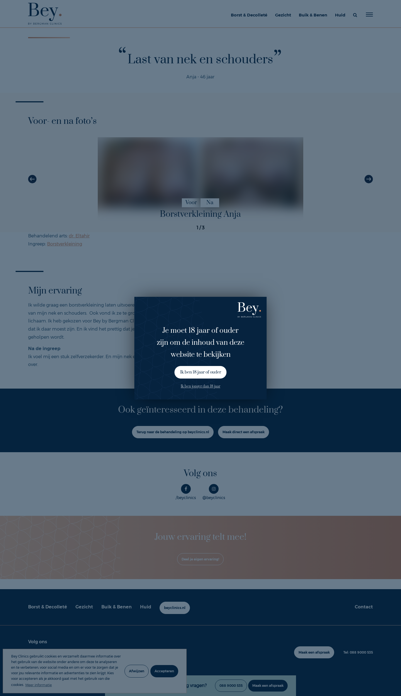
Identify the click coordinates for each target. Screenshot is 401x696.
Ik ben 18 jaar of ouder (200, 372)
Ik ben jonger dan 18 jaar (200, 386)
